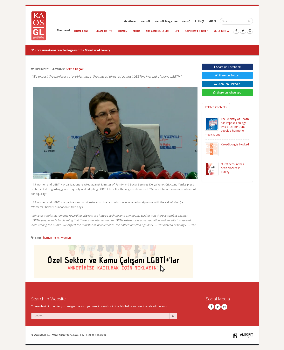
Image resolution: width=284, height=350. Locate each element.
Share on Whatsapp (227, 92)
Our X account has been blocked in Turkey (232, 168)
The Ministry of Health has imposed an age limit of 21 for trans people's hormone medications (227, 126)
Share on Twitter (227, 75)
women (122, 31)
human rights (103, 31)
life (177, 31)
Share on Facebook (227, 67)
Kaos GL (145, 21)
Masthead (130, 21)
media (136, 31)
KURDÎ (212, 21)
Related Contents (216, 107)
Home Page (81, 31)
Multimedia (221, 31)
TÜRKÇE (199, 21)
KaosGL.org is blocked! (235, 144)
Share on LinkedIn (227, 84)
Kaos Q (186, 21)
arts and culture (157, 31)
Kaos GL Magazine (166, 21)
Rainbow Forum (195, 31)
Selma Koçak (75, 69)
